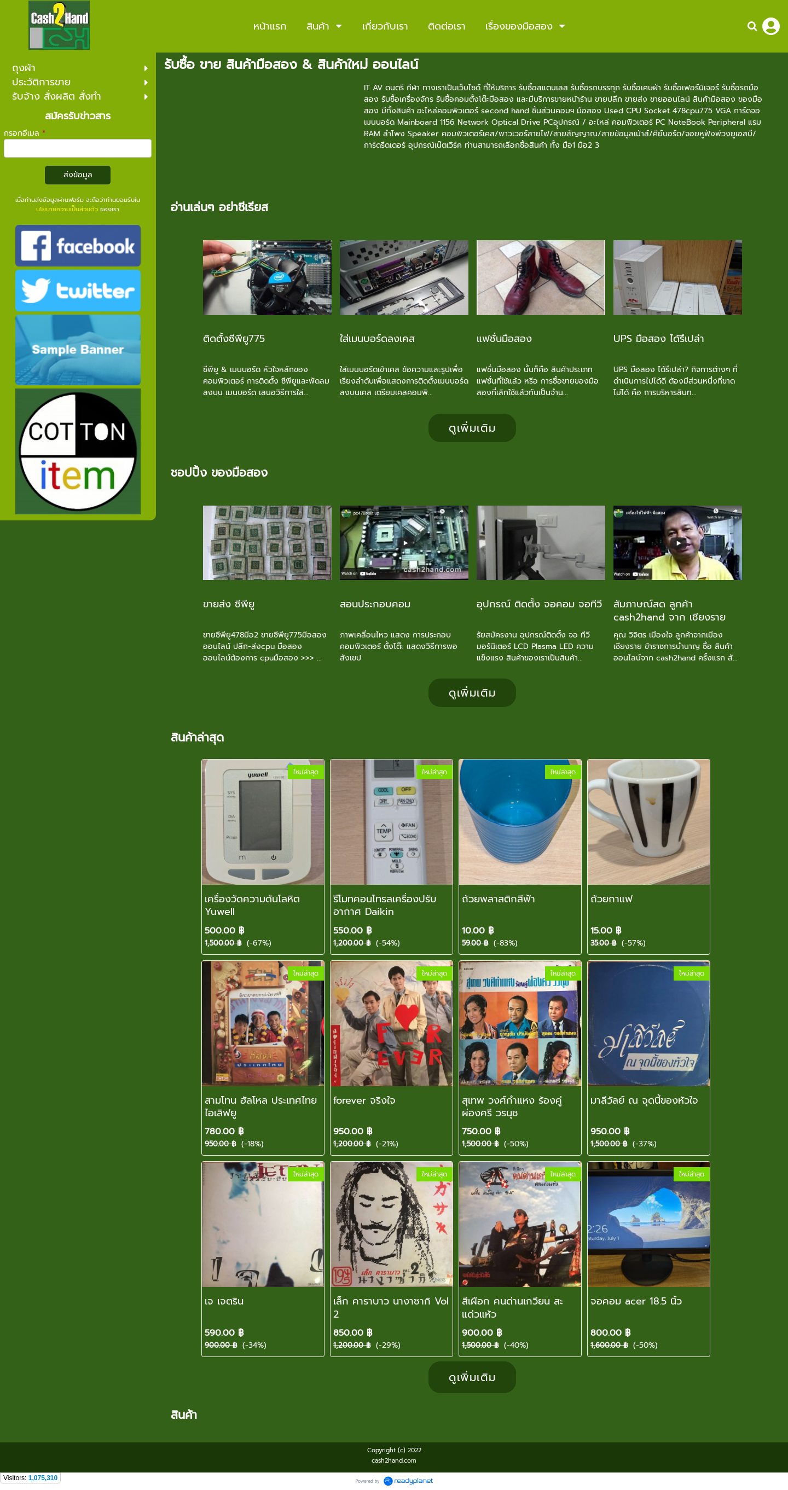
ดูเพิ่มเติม (472, 428)
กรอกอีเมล (24, 133)
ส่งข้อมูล (77, 175)
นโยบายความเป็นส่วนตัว (67, 209)
